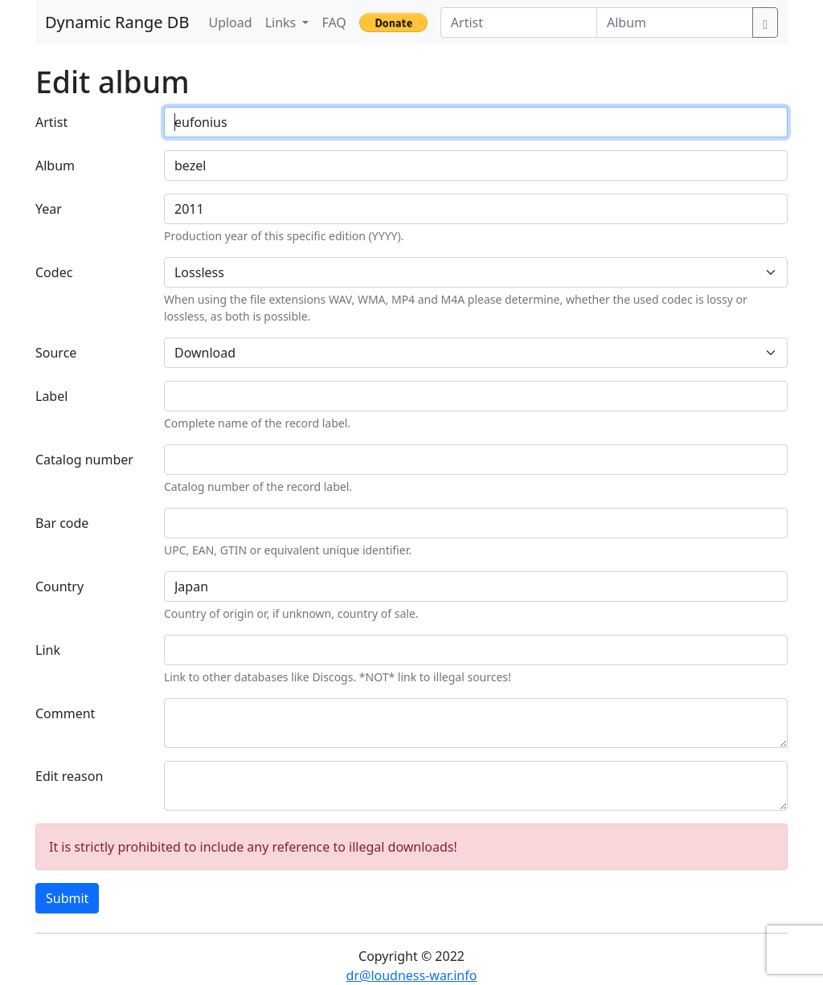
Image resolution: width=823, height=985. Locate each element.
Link (47, 650)
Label (51, 396)
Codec (53, 272)
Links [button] (282, 22)
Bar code (61, 523)
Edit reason (69, 776)
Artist (51, 122)
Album (55, 165)
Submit (67, 898)
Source (55, 353)
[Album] (674, 22)
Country (59, 586)
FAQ (333, 22)
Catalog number (84, 459)
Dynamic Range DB (117, 22)
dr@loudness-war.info (411, 975)
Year (48, 209)
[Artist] (518, 22)
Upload (230, 22)
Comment (65, 713)
